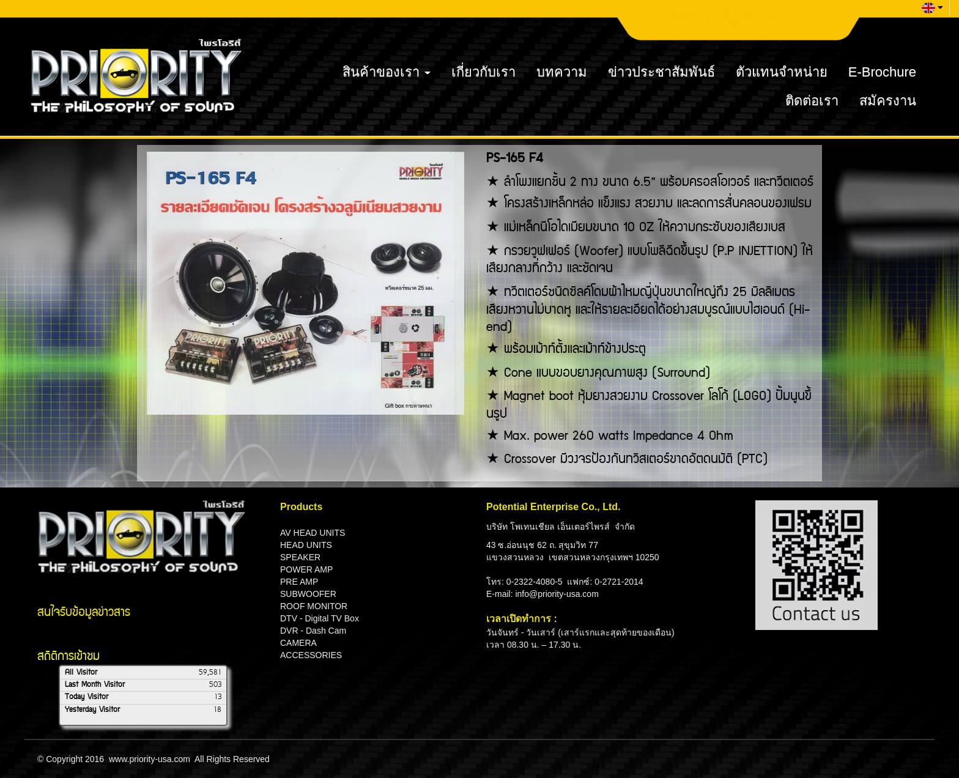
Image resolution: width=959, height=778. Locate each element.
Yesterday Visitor (92, 710)
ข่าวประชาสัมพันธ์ (661, 72)
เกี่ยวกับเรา (483, 72)
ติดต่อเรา (812, 100)
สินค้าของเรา (386, 72)
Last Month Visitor (95, 685)
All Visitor (81, 672)
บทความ (561, 72)
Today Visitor (86, 697)
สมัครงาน (887, 100)
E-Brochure (882, 72)
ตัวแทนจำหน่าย (782, 72)
